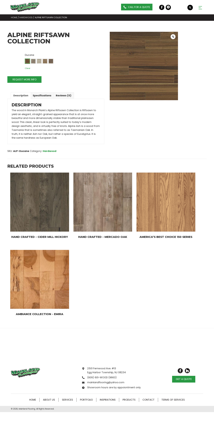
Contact (148, 399)
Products (129, 399)
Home (14, 17)
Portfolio (86, 399)
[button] (136, 7)
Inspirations (108, 399)
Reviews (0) (63, 95)
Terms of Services (173, 399)
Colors (11, 54)
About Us (49, 399)
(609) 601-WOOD (97, 377)
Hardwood (25, 17)
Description (20, 95)
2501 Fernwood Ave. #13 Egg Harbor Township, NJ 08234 (106, 370)
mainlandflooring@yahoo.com (105, 382)
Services (67, 399)
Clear (27, 68)
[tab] (21, 95)
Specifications (42, 95)
